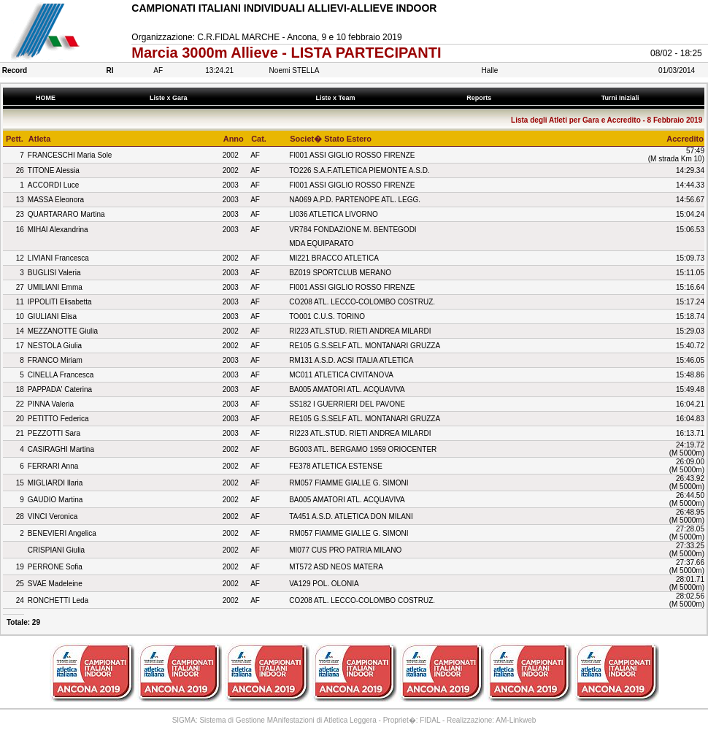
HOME (45, 97)
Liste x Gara (170, 97)
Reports (481, 97)
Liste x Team (337, 97)
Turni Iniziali (621, 97)
